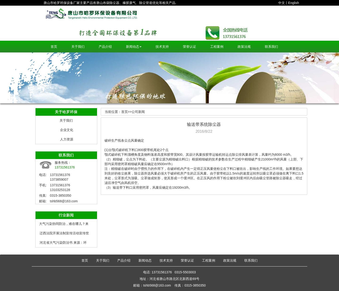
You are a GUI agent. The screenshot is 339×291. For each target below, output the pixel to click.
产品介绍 (105, 46)
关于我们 (78, 46)
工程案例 (216, 46)
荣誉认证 (189, 46)
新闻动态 (133, 46)
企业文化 (66, 130)
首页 (54, 46)
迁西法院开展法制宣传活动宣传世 (64, 233)
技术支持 (162, 46)
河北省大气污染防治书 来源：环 (63, 242)
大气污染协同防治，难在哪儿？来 (64, 224)
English (293, 3)
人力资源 (66, 139)
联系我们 (271, 46)
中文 (281, 3)
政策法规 (244, 46)
